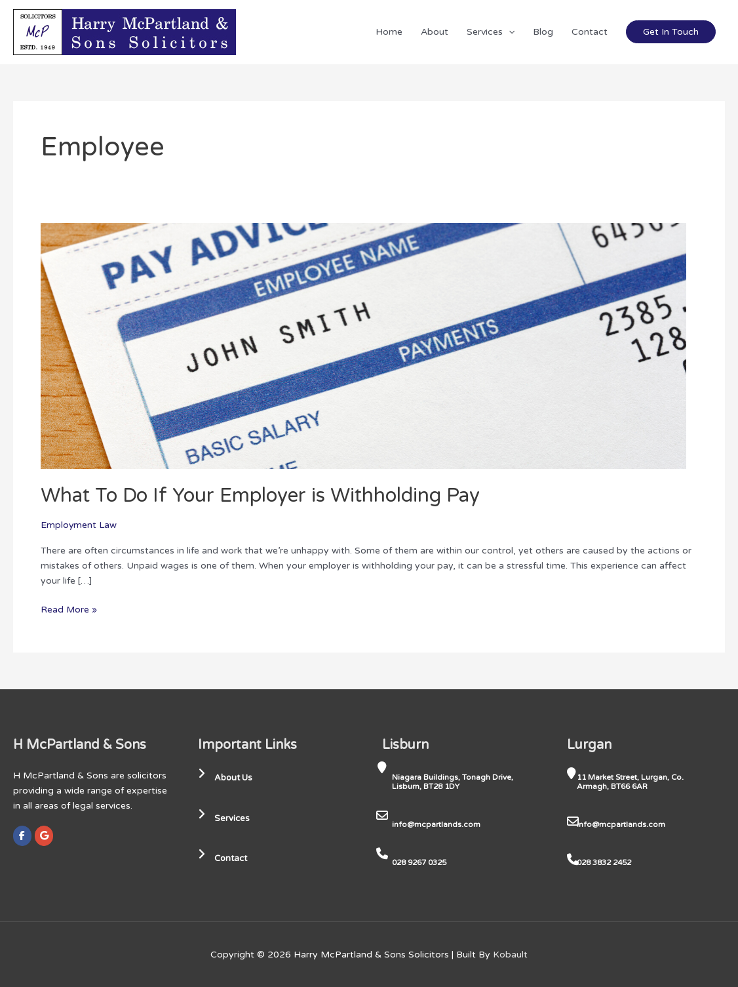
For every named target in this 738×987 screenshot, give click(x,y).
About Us (227, 777)
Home (389, 31)
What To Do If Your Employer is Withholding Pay (262, 495)
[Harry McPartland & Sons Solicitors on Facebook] (22, 835)
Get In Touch (671, 31)
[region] (170, 884)
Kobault (510, 953)
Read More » (69, 607)
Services (491, 31)
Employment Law (79, 524)
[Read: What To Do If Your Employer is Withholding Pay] (363, 345)
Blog (543, 31)
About (434, 31)
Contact (590, 31)
